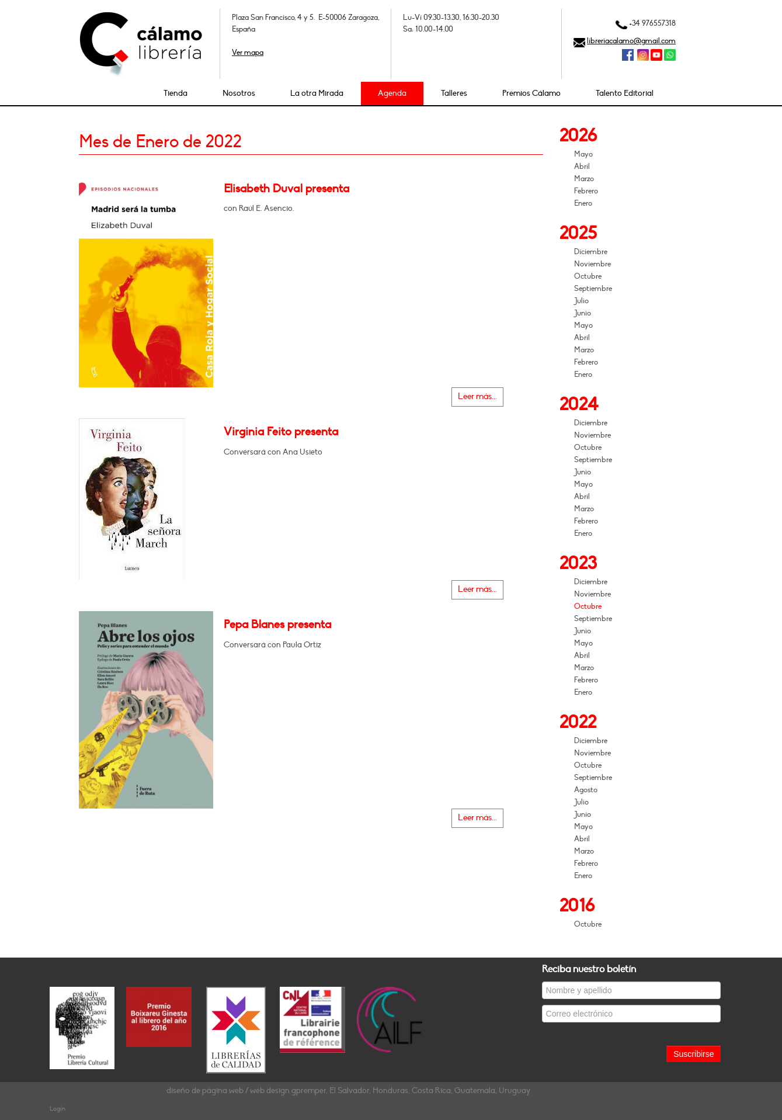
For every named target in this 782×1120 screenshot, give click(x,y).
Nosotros (239, 93)
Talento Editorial (625, 93)
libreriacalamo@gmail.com (631, 41)
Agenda (392, 93)
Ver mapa (247, 52)
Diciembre (590, 251)
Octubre (588, 276)
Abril (582, 166)
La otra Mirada (316, 93)
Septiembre (593, 288)
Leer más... (477, 396)
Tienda (175, 93)
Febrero (586, 191)
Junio (582, 313)
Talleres (454, 93)
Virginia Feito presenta (281, 432)
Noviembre (592, 264)
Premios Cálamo (531, 93)
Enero (583, 203)
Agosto (585, 790)
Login (57, 1108)
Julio (581, 301)
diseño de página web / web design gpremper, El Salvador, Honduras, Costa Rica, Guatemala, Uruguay (348, 1090)
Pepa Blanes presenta (277, 625)
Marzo (584, 178)
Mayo (583, 154)
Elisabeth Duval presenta (286, 189)
